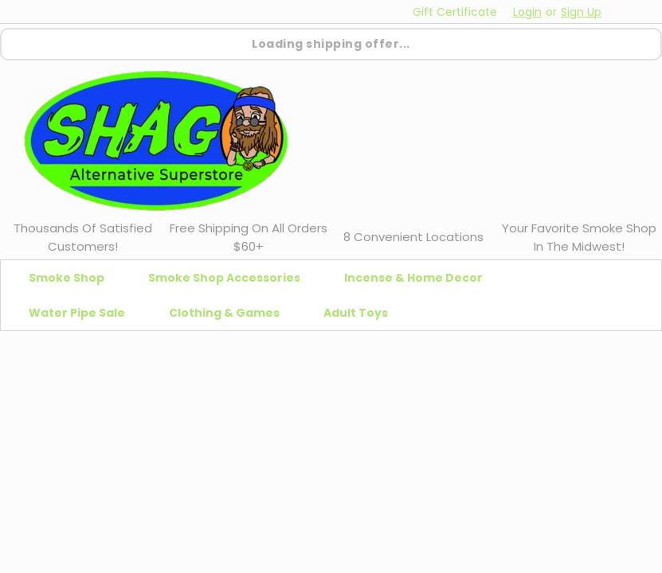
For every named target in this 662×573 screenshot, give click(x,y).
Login (527, 12)
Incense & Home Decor (420, 278)
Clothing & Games (230, 313)
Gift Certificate (455, 12)
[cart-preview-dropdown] (629, 11)
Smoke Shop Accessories (230, 278)
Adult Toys (362, 313)
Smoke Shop (73, 278)
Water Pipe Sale (83, 313)
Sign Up (581, 12)
